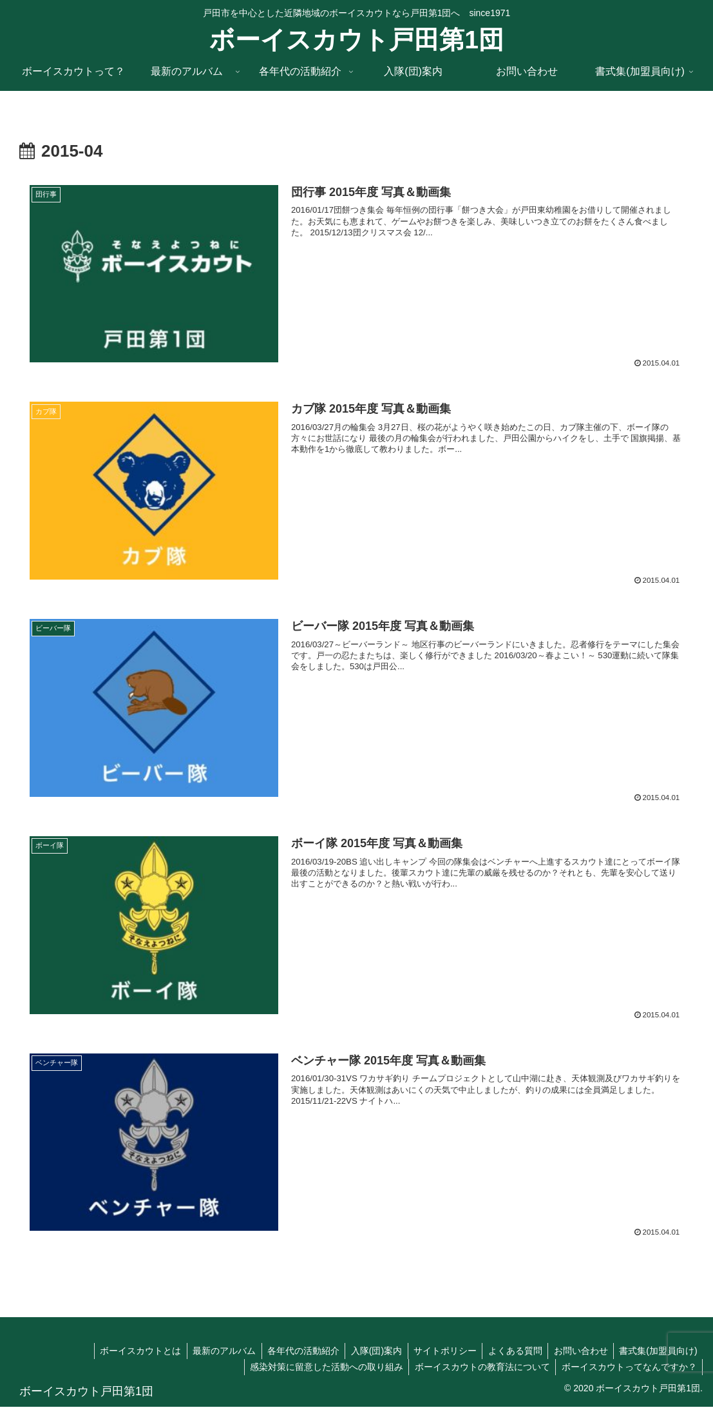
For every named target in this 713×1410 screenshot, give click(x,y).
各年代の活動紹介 (292, 1353)
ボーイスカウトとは (125, 1353)
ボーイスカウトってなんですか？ (628, 1369)
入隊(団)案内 (366, 1353)
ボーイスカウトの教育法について (479, 1369)
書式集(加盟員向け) (657, 1353)
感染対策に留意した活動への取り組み (321, 1369)
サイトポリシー (438, 1353)
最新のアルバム (210, 1353)
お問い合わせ (578, 1353)
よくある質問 (510, 1353)
